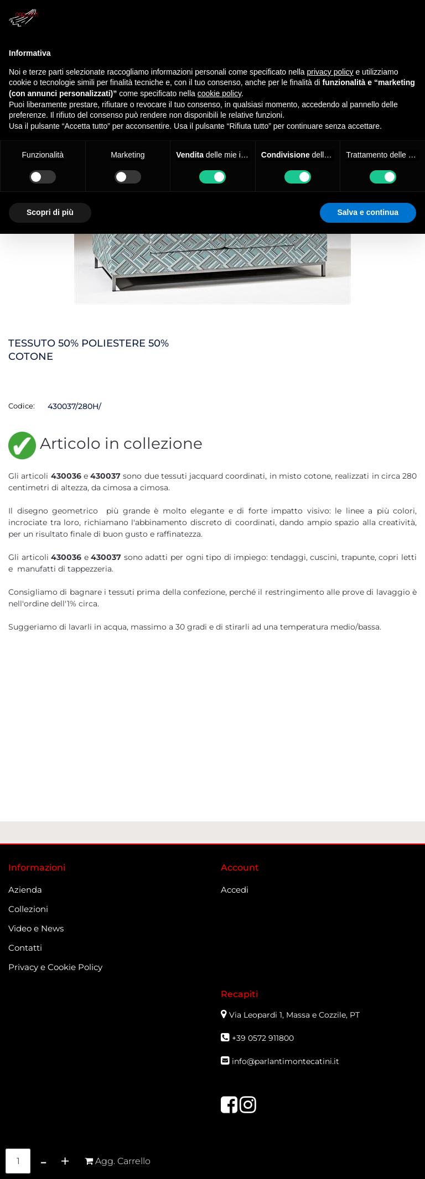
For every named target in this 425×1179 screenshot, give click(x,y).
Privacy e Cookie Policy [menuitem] (55, 967)
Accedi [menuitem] (234, 889)
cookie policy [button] (219, 93)
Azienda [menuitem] (25, 889)
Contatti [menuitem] (25, 947)
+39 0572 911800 (263, 1038)
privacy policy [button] (330, 71)
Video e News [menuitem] (36, 928)
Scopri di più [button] (50, 212)
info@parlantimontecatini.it (285, 1061)
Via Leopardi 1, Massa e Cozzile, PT (295, 1015)
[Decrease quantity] (43, 1161)
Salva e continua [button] (368, 212)
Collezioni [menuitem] (28, 909)
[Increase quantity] (65, 1161)
